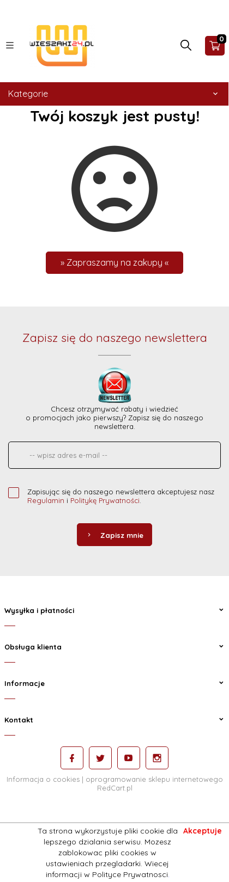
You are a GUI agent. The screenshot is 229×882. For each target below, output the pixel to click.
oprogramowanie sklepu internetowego (154, 779)
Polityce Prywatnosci (130, 874)
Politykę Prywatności (105, 500)
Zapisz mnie (114, 535)
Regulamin (45, 500)
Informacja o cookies (43, 779)
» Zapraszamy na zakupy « (114, 262)
